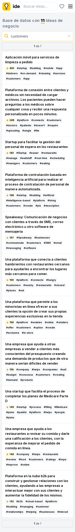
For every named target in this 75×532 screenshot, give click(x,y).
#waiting (45, 163)
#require (53, 125)
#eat (21, 290)
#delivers (12, 73)
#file (36, 130)
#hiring (52, 200)
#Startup (21, 152)
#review (11, 459)
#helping (31, 511)
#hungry (51, 279)
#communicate (15, 242)
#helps (36, 369)
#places (11, 290)
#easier (34, 152)
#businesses (42, 237)
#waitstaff (26, 158)
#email (58, 242)
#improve (12, 464)
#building (35, 68)
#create (28, 205)
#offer (10, 327)
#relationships (14, 511)
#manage (11, 158)
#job (38, 205)
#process (35, 407)
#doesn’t (39, 125)
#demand (12, 379)
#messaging (13, 248)
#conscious (26, 374)
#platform (23, 120)
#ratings (51, 459)
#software (30, 248)
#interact (62, 511)
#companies (50, 369)
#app (59, 68)
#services (59, 73)
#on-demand (28, 73)
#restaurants (49, 152)
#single (26, 130)
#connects (37, 120)
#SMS (47, 242)
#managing (26, 506)
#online (49, 322)
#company (22, 369)
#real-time (41, 158)
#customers (13, 78)
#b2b (19, 501)
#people (60, 412)
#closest (59, 285)
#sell (63, 369)
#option (38, 327)
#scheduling (57, 158)
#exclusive (12, 332)
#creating (58, 374)
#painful (21, 412)
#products (26, 379)
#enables (36, 322)
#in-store (27, 332)
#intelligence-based (18, 200)
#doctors (11, 125)
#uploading (13, 130)
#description (51, 205)
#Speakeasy (24, 237)
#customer (42, 506)
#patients (25, 125)
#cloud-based (34, 501)
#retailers (62, 322)
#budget (11, 374)
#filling (48, 407)
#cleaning (44, 73)
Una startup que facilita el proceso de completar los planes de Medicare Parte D (36, 396)
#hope (62, 459)
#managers (13, 163)
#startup (22, 68)
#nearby (28, 285)
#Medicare (60, 407)
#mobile (48, 68)
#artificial (48, 195)
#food (22, 459)
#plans (10, 412)
